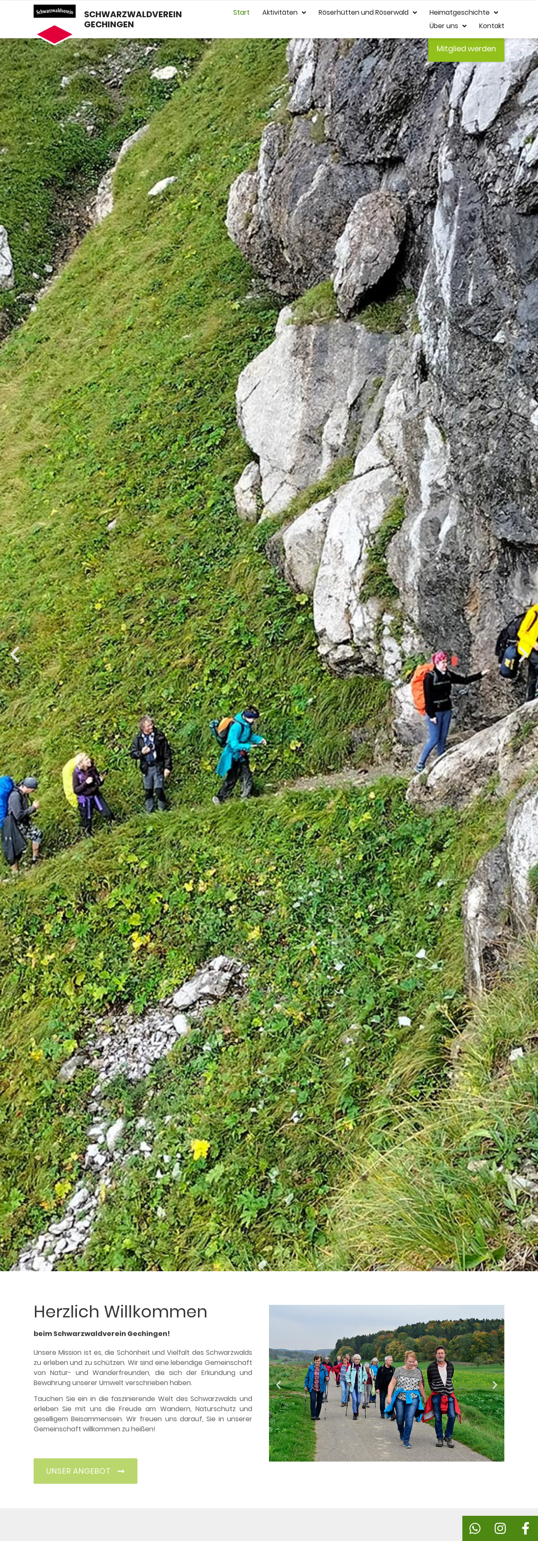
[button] (14, 654)
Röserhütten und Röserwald (368, 12)
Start (241, 12)
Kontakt (491, 26)
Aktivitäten (284, 12)
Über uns (448, 26)
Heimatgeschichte (464, 12)
